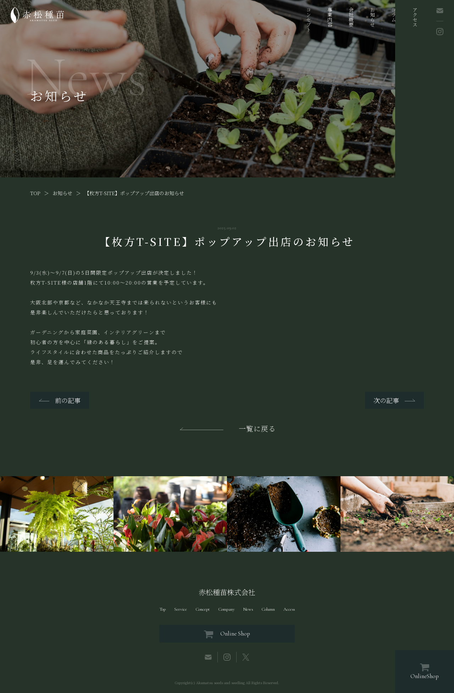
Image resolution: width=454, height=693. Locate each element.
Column (268, 609)
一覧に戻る (257, 429)
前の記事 (68, 400)
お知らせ (372, 17)
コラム (393, 14)
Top (162, 609)
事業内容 (329, 17)
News (248, 609)
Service (180, 609)
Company (226, 609)
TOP (35, 193)
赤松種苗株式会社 (227, 592)
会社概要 (351, 17)
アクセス (415, 17)
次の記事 (386, 400)
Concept (202, 609)
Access (289, 609)
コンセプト (308, 19)
